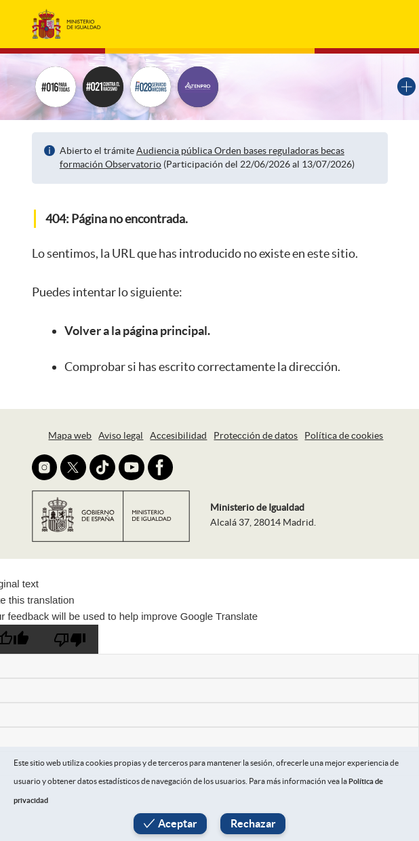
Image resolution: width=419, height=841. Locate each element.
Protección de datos (256, 435)
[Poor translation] (69, 639)
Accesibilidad (178, 435)
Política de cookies (343, 435)
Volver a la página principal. (137, 331)
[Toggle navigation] (367, 23)
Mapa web (70, 435)
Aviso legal (120, 435)
